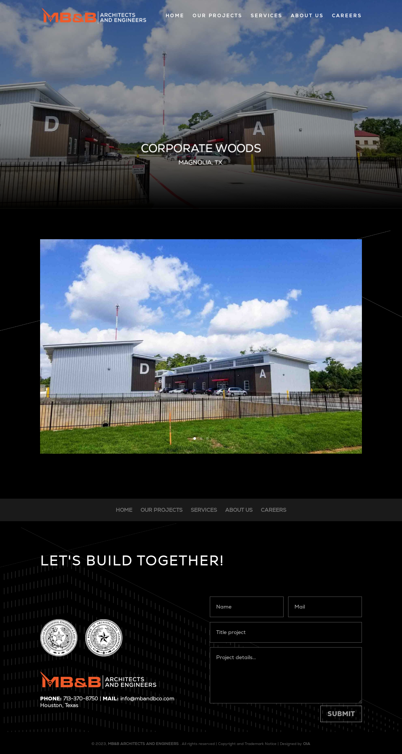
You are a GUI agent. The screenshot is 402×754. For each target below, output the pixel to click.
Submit (341, 713)
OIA (306, 743)
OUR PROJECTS (217, 16)
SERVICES (266, 16)
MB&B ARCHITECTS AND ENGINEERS (143, 743)
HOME (175, 16)
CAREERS (347, 16)
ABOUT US (307, 16)
